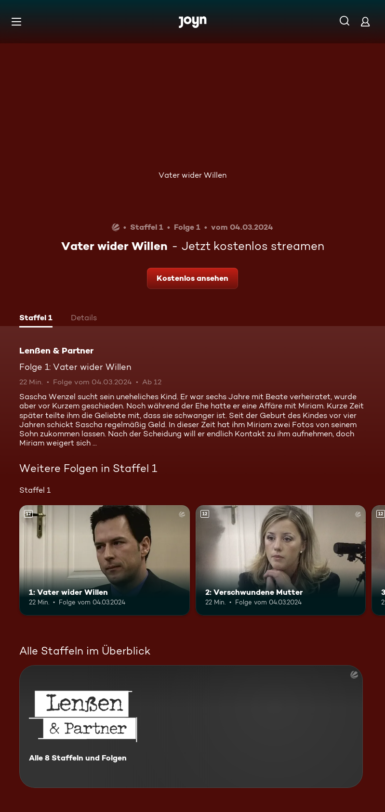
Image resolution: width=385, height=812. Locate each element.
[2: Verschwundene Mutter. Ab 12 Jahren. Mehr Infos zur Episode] (281, 560)
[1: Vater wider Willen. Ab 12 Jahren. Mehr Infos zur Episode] (104, 560)
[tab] (35, 318)
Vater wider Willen (192, 175)
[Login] (365, 21)
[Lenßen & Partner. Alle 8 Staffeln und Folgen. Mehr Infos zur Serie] (191, 726)
